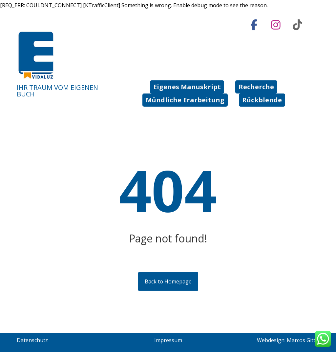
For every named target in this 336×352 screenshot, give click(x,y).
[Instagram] (276, 25)
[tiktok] (297, 25)
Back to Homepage (168, 281)
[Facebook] (254, 25)
